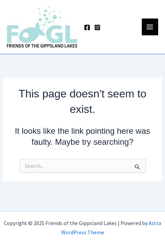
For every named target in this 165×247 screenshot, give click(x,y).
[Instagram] (97, 27)
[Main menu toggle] (150, 27)
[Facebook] (87, 27)
